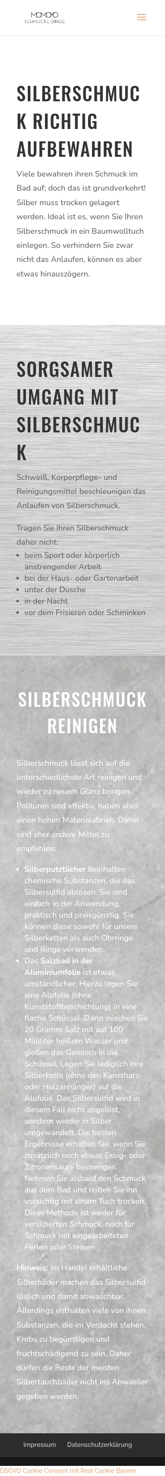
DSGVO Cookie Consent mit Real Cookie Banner (68, 1470)
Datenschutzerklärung (99, 1444)
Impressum (39, 1444)
